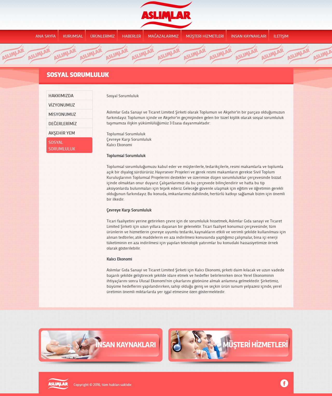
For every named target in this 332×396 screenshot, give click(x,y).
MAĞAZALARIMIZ (163, 36)
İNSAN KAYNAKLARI (248, 36)
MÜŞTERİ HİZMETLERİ (205, 36)
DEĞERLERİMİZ (63, 123)
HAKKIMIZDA (61, 95)
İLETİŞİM (281, 36)
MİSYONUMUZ (62, 114)
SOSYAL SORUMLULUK (62, 145)
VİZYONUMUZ (62, 104)
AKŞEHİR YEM (62, 132)
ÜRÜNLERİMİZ (102, 36)
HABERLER (131, 36)
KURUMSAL (73, 36)
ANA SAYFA (46, 36)
